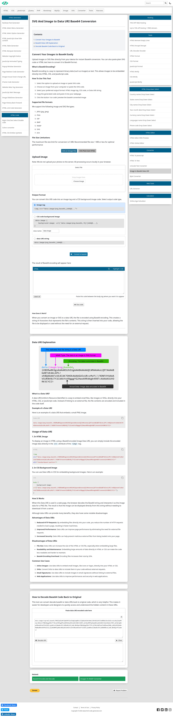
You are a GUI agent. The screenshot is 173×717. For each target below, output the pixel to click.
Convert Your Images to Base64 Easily (52, 54)
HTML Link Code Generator (12, 108)
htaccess (99, 10)
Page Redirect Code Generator (13, 72)
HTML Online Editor (137, 143)
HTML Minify (134, 72)
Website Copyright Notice (11, 56)
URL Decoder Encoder (138, 51)
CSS (12, 10)
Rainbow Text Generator (11, 23)
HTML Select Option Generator (13, 33)
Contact (75, 707)
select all (37, 296)
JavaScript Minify (136, 82)
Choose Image (78, 181)
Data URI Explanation (43, 342)
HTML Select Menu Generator (13, 28)
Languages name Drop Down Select (143, 120)
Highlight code (118, 269)
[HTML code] (78, 283)
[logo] (5, 3)
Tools (91, 10)
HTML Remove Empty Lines (140, 40)
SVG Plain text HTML (87, 151)
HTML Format (135, 56)
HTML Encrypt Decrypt (138, 46)
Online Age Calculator (138, 201)
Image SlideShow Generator (12, 98)
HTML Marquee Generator (11, 51)
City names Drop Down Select (140, 105)
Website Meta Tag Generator (12, 87)
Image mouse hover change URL (14, 77)
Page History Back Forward (12, 103)
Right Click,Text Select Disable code (13, 121)
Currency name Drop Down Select (142, 115)
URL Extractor (135, 189)
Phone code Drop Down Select (141, 125)
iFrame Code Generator (10, 82)
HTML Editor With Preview (139, 138)
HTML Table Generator (10, 46)
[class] (51, 231)
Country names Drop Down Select (142, 94)
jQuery (31, 10)
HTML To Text (135, 161)
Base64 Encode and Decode (44, 678)
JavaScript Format (136, 66)
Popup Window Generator (11, 66)
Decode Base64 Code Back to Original (50, 46)
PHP (38, 10)
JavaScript (21, 10)
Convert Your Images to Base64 (47, 39)
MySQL (57, 10)
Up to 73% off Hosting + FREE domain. (143, 28)
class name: (37, 231)
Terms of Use (85, 707)
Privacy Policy (95, 707)
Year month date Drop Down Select (142, 110)
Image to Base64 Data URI (139, 171)
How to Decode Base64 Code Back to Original (56, 596)
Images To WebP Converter (91, 678)
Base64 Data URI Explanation (46, 43)
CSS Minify (133, 77)
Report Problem (120, 690)
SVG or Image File (69, 151)
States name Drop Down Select (141, 99)
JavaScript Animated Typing (12, 61)
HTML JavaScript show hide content (12, 39)
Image (65, 10)
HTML (6, 10)
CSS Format (134, 61)
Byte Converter (135, 176)
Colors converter (8, 128)
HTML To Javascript (137, 155)
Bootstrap (47, 10)
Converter (82, 10)
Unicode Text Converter (138, 166)
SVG (73, 10)
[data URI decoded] (78, 652)
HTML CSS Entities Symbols (12, 133)
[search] (154, 3)
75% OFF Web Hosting (138, 23)
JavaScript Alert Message (11, 92)
